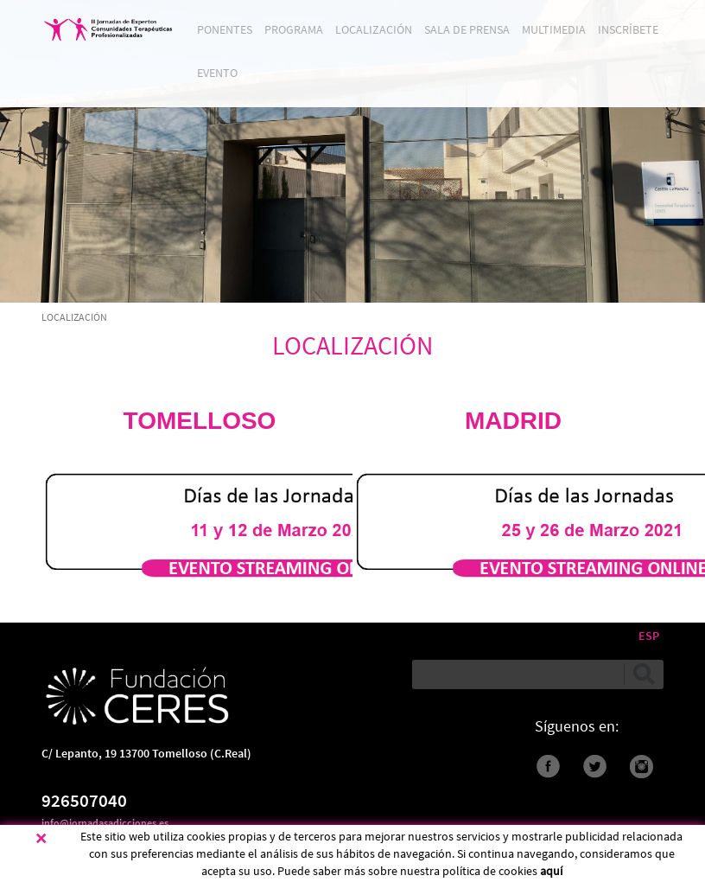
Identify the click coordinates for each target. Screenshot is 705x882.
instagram (641, 766)
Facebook (548, 766)
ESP (648, 635)
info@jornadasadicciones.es (104, 822)
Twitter (595, 766)
